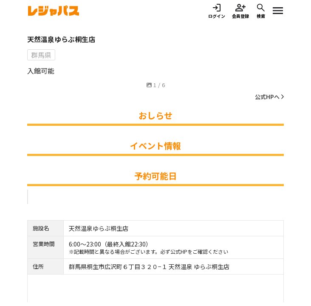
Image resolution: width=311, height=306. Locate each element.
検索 (261, 11)
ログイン (216, 11)
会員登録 (240, 11)
